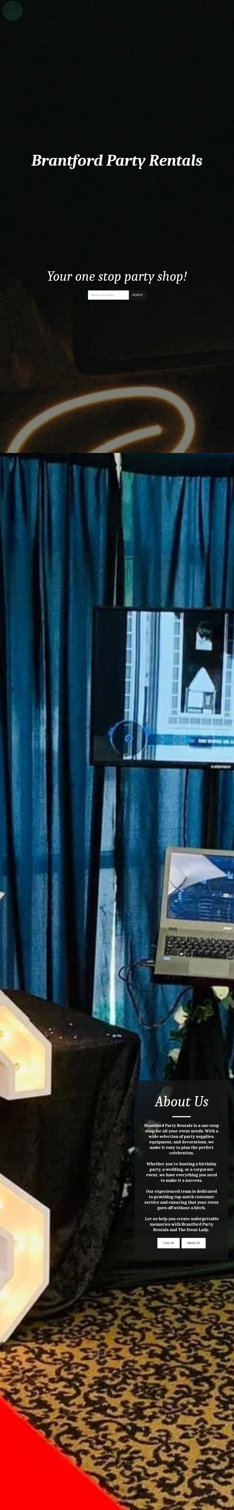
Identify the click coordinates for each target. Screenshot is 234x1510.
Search (137, 295)
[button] (209, 11)
